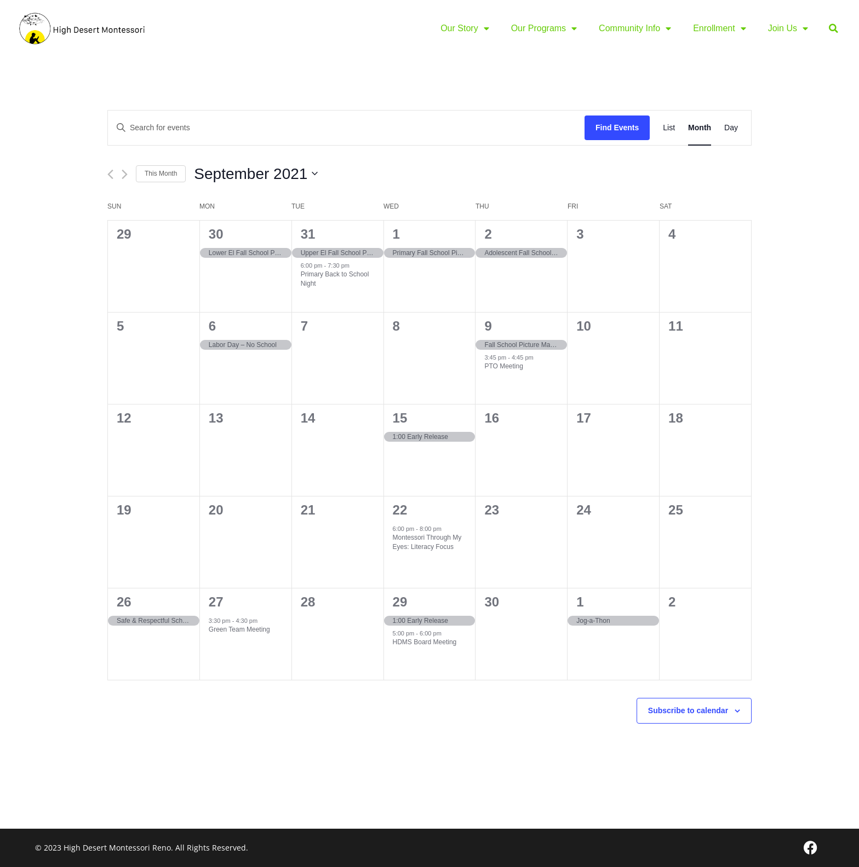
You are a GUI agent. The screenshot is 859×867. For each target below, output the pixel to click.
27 (216, 601)
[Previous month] (110, 174)
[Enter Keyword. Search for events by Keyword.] (346, 128)
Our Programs (544, 28)
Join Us (788, 28)
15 (400, 418)
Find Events (617, 127)
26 (124, 601)
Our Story (464, 28)
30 (216, 234)
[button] (833, 29)
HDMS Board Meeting (425, 642)
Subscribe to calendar (688, 710)
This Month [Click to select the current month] (161, 173)
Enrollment (719, 28)
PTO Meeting (503, 366)
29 (400, 601)
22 (400, 509)
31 (308, 234)
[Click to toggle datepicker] (256, 174)
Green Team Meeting (239, 629)
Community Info (635, 28)
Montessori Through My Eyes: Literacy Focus (427, 542)
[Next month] (125, 174)
